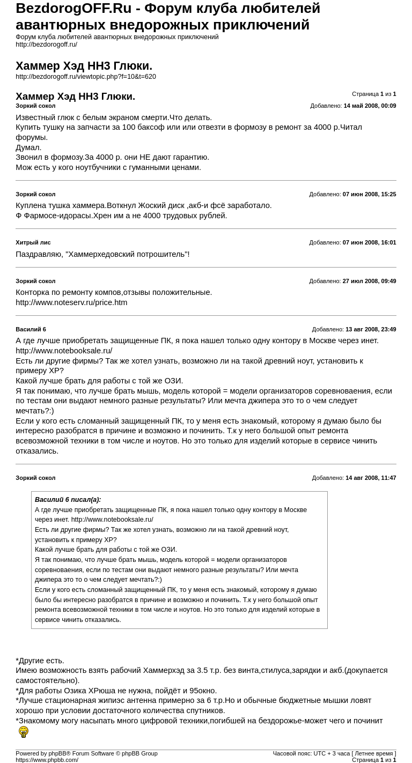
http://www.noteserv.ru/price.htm (71, 302)
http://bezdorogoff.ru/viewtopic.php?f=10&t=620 (86, 76)
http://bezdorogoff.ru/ (46, 44)
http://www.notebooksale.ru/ (64, 350)
